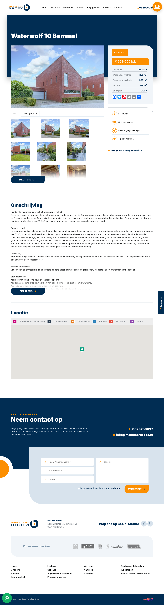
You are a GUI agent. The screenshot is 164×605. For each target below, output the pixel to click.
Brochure (123, 114)
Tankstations (83, 321)
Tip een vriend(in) (127, 139)
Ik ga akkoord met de (100, 488)
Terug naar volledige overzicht (125, 150)
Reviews (107, 7)
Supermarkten (60, 321)
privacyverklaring (111, 488)
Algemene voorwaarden (59, 573)
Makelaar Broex (33, 599)
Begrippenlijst (93, 7)
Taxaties (88, 573)
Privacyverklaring (56, 577)
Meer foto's (26, 179)
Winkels (140, 321)
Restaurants (121, 321)
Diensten (67, 7)
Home (45, 7)
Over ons (55, 7)
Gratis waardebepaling (132, 566)
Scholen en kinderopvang (31, 321)
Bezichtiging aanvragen (129, 130)
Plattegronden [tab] (30, 113)
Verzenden (135, 489)
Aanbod (80, 7)
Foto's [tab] (16, 113)
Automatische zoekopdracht (135, 573)
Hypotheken (126, 570)
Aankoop (88, 570)
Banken (102, 321)
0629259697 (146, 7)
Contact (118, 7)
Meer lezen (26, 291)
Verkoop (88, 566)
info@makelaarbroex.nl (133, 435)
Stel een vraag (125, 122)
